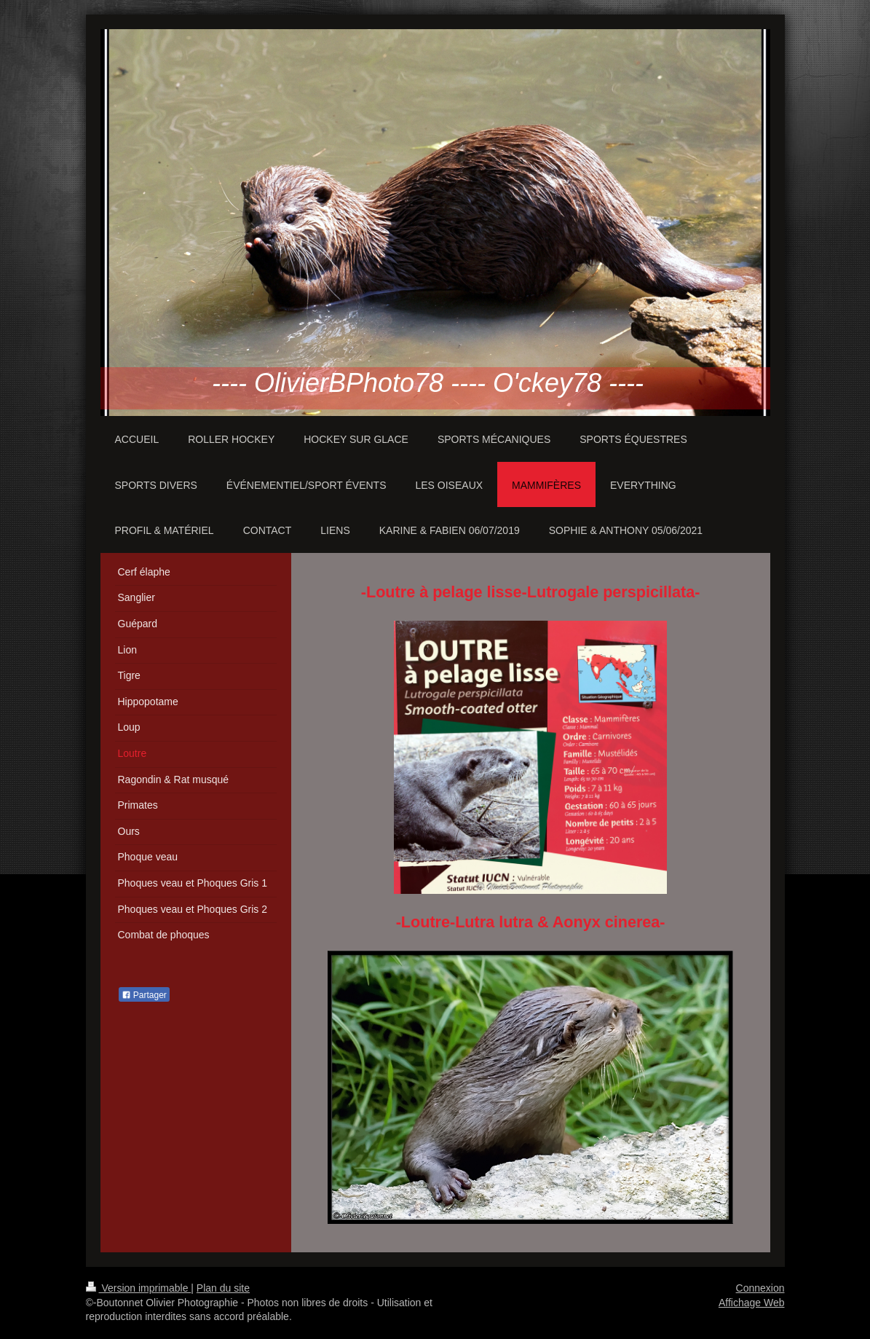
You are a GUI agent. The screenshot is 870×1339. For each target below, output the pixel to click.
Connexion (760, 1288)
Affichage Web (752, 1302)
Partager (144, 995)
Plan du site (223, 1288)
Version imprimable (138, 1288)
